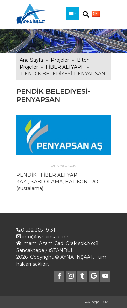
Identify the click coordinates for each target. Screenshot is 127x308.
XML (106, 301)
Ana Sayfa (31, 60)
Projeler (60, 60)
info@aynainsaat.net (46, 237)
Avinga (92, 301)
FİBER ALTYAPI (64, 67)
